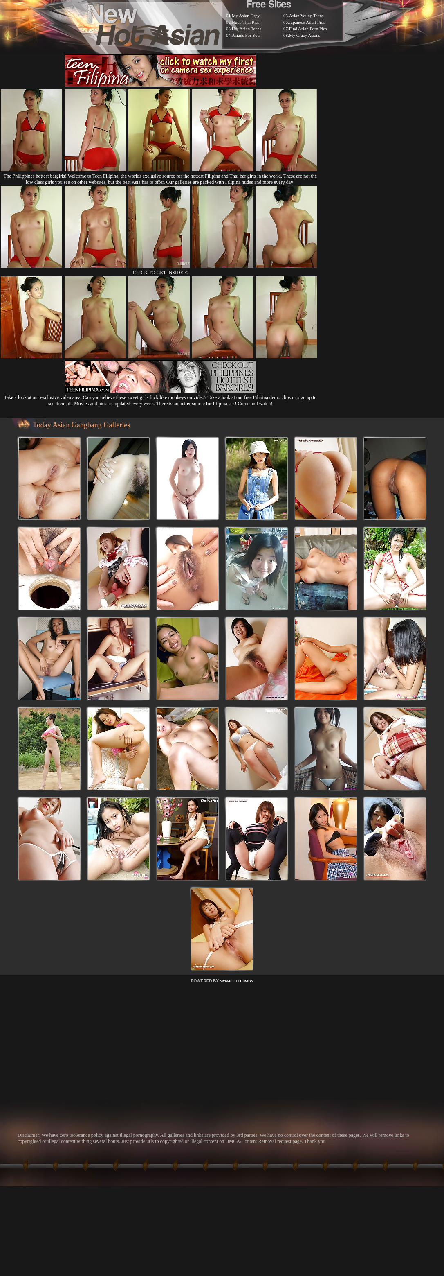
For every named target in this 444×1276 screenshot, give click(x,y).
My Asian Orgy (246, 15)
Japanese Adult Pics (307, 22)
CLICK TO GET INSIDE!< (160, 273)
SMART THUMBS (236, 981)
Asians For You (246, 35)
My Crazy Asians (304, 35)
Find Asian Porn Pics (308, 28)
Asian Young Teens (306, 15)
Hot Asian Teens (246, 28)
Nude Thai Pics (246, 22)
